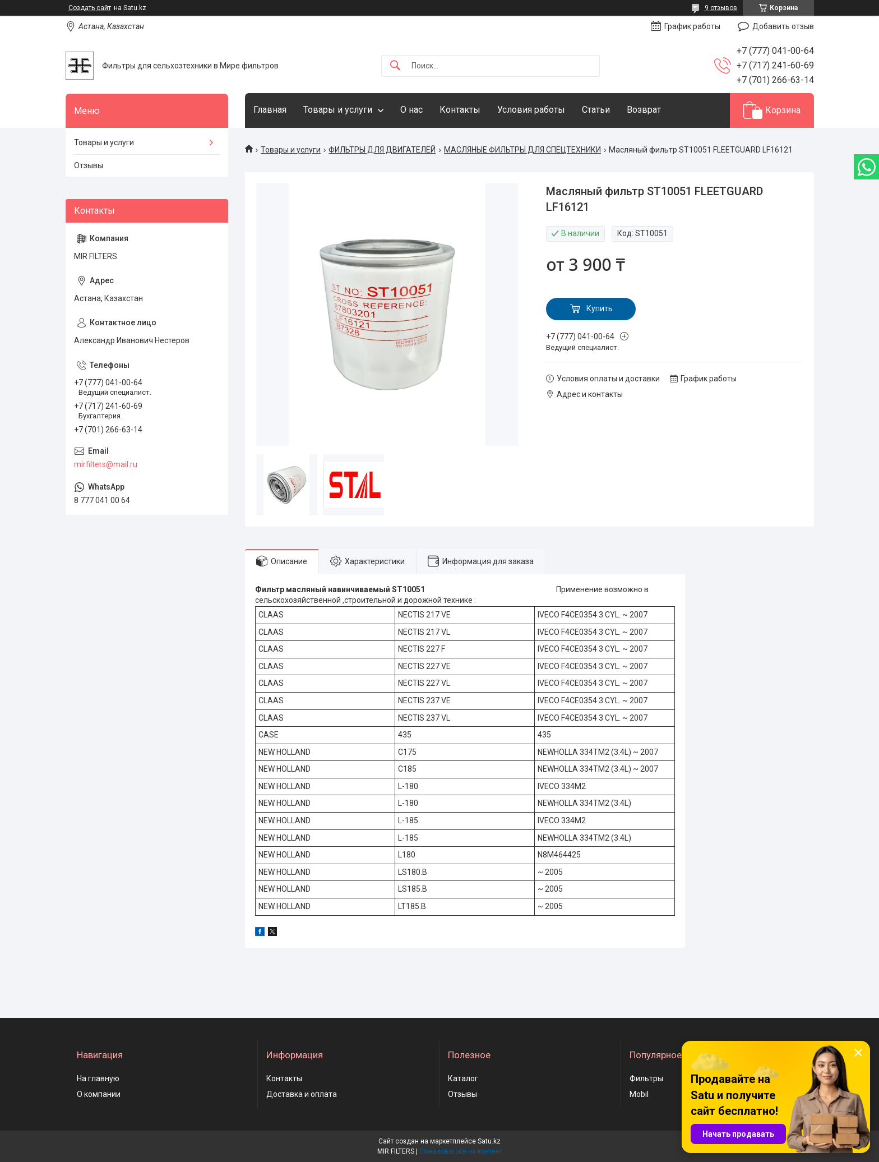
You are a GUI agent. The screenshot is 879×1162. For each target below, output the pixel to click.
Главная (269, 109)
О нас (411, 109)
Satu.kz (489, 1141)
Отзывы (88, 165)
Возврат (644, 109)
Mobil (639, 1094)
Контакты (460, 109)
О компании (99, 1094)
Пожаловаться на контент (460, 1151)
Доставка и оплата (301, 1094)
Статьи (596, 109)
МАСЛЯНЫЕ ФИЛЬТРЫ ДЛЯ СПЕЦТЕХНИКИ (522, 149)
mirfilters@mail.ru (105, 464)
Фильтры (646, 1078)
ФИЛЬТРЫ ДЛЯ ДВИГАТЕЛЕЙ (382, 149)
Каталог (463, 1078)
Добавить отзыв (783, 26)
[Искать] (395, 66)
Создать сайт (89, 8)
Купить (599, 308)
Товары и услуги (337, 109)
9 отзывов (721, 8)
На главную (98, 1078)
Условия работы (531, 109)
